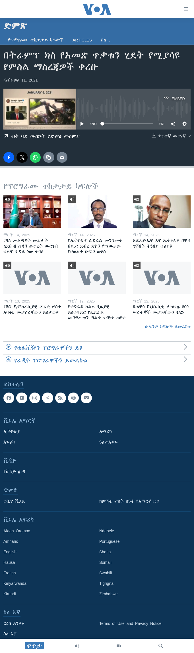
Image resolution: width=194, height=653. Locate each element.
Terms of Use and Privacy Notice (130, 623)
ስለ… (105, 40)
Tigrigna (106, 583)
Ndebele (106, 530)
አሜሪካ (105, 431)
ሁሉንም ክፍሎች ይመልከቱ (168, 326)
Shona (105, 551)
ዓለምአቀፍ (108, 442)
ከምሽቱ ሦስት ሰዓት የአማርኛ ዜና (129, 501)
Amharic (10, 541)
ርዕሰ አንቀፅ (13, 623)
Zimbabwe (108, 593)
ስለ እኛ (9, 634)
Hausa (9, 562)
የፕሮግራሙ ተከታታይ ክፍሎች (35, 40)
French (9, 572)
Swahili (105, 572)
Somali (105, 562)
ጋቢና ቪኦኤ (14, 501)
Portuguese (109, 541)
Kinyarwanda (14, 583)
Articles (82, 40)
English (9, 551)
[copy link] (48, 157)
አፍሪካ (9, 442)
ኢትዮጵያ (11, 431)
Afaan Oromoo (16, 530)
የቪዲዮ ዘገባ (14, 471)
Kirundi (9, 593)
